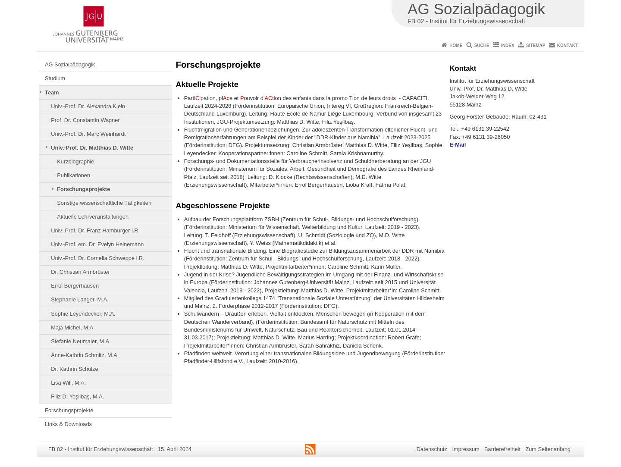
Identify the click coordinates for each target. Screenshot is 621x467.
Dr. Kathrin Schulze (74, 369)
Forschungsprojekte (83, 189)
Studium (55, 78)
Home (455, 45)
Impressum (465, 449)
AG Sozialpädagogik (70, 64)
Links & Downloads (68, 424)
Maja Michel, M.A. (73, 327)
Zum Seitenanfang (548, 449)
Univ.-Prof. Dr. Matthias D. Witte (92, 147)
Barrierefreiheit (502, 449)
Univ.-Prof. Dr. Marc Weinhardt (88, 134)
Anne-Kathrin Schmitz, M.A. (85, 355)
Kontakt (567, 45)
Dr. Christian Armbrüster (80, 272)
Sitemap (535, 45)
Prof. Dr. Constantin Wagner (85, 120)
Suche (481, 45)
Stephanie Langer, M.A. (80, 299)
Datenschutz (432, 449)
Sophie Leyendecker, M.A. (83, 313)
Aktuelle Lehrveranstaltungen (93, 216)
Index (507, 45)
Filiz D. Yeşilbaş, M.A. (77, 396)
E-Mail (458, 144)
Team (52, 92)
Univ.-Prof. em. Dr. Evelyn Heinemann (97, 244)
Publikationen (73, 175)
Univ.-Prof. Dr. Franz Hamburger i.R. (95, 230)
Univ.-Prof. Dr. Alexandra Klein (88, 106)
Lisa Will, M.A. (68, 382)
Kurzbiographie (75, 161)
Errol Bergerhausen (75, 285)
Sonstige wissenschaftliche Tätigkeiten (104, 203)
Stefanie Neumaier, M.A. (81, 341)
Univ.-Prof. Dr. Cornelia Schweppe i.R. (97, 258)
